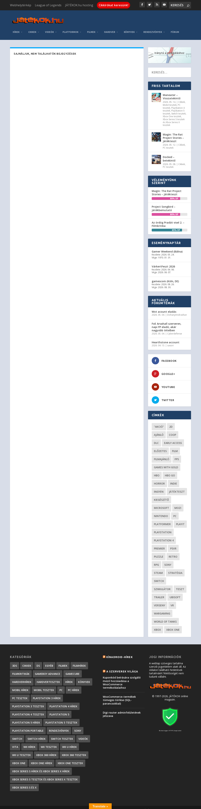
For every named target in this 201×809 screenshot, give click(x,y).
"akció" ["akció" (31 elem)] (159, 421)
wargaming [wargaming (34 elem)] (162, 608)
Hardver (109, 26)
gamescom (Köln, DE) (165, 275)
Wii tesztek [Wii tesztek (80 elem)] (49, 741)
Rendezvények (152, 26)
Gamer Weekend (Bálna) (167, 246)
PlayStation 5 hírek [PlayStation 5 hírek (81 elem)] (26, 717)
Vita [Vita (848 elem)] (15, 741)
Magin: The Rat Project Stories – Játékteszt (173, 132)
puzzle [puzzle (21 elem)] (158, 551)
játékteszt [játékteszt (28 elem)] (177, 486)
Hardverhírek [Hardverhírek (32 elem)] (21, 676)
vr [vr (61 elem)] (172, 600)
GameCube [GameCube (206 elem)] (73, 668)
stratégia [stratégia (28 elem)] (175, 567)
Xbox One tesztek (172, 110)
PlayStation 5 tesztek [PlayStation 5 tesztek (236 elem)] (61, 717)
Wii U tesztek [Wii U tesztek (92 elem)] (21, 749)
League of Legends (48, 5)
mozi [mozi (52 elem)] (177, 502)
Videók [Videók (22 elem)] (83, 733)
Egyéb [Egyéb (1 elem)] (49, 660)
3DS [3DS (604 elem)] (14, 660)
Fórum (175, 26)
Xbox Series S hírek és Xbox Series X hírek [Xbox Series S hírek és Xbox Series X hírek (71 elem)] (41, 765)
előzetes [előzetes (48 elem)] (160, 445)
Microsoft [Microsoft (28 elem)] (161, 502)
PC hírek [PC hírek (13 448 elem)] (73, 684)
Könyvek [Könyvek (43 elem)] (84, 676)
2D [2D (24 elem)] (171, 421)
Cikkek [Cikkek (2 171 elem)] (26, 660)
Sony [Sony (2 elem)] (77, 725)
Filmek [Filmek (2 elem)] (63, 660)
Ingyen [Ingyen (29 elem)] (159, 486)
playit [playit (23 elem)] (180, 518)
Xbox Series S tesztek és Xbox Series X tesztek (174, 116)
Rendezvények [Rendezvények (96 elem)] (59, 725)
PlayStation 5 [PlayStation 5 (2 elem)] (59, 709)
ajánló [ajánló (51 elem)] (159, 429)
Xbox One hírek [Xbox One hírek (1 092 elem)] (41, 757)
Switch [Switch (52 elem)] (159, 575)
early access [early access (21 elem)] (173, 437)
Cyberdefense (174, 328)
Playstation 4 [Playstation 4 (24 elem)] (164, 535)
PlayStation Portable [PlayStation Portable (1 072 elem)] (28, 725)
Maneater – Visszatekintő (172, 91)
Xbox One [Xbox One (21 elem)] (173, 624)
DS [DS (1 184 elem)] (38, 660)
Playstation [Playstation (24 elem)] (162, 526)
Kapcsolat (112, 805)
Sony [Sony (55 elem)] (167, 559)
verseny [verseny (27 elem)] (159, 600)
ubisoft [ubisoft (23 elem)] (175, 591)
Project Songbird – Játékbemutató (163, 202)
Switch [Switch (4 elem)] (17, 733)
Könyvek (129, 26)
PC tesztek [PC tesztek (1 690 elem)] (20, 692)
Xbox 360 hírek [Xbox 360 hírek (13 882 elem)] (46, 749)
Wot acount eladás (164, 306)
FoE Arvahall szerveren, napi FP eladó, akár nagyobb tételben (166, 321)
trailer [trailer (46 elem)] (159, 591)
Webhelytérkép (20, 5)
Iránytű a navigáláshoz (169, 47)
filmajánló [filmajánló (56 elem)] (161, 453)
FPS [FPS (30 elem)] (177, 453)
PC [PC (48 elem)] (174, 510)
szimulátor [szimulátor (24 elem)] (162, 583)
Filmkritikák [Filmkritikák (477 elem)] (21, 668)
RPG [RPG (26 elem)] (156, 559)
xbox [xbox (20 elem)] (157, 624)
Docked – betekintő (169, 153)
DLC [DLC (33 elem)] (156, 437)
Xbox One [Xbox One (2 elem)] (18, 757)
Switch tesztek (178, 108)
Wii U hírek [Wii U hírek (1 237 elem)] (69, 741)
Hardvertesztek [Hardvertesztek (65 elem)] (48, 676)
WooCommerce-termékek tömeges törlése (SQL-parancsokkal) (119, 694)
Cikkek (32, 26)
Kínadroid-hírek (119, 651)
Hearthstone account (165, 337)
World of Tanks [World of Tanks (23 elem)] (165, 616)
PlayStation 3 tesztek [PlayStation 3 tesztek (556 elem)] (28, 700)
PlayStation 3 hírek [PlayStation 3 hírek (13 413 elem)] (47, 692)
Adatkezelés (131, 805)
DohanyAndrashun (177, 309)
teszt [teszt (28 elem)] (180, 583)
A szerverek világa (122, 665)
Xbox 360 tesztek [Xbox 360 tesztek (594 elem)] (74, 749)
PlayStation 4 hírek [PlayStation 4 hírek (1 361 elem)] (63, 700)
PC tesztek (168, 142)
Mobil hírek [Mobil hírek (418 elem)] (20, 684)
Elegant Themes (29, 804)
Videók (49, 26)
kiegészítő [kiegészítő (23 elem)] (161, 494)
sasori (170, 339)
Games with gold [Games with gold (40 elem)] (166, 461)
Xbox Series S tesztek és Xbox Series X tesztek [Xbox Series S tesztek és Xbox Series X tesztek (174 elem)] (45, 774)
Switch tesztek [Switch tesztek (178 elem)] (62, 733)
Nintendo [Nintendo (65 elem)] (161, 510)
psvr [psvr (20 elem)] (173, 543)
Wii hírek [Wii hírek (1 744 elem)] (29, 741)
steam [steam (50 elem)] (158, 567)
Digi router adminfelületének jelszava (122, 708)
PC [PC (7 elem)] (61, 684)
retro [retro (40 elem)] (173, 551)
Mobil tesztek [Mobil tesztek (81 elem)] (44, 684)
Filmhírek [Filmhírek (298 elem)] (79, 660)
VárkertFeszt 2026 (163, 261)
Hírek (16, 26)
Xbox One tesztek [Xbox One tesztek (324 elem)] (70, 757)
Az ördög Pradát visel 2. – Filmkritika (168, 218)
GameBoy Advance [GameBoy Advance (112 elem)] (47, 668)
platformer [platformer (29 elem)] (162, 518)
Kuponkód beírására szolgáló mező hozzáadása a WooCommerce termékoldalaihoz (122, 677)
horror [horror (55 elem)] (159, 478)
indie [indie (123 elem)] (173, 478)
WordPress (65, 804)
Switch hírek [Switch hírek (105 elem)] (37, 733)
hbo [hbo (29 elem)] (156, 470)
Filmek (91, 26)
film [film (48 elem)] (175, 445)
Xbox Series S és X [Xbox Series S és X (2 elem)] (24, 782)
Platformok (70, 26)
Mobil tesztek (170, 99)
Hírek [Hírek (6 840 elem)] (69, 676)
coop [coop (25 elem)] (172, 429)
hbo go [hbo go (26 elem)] (170, 470)
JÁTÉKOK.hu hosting (79, 5)
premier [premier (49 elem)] (159, 543)
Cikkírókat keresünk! (113, 5)
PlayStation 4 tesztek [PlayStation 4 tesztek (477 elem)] (28, 709)
